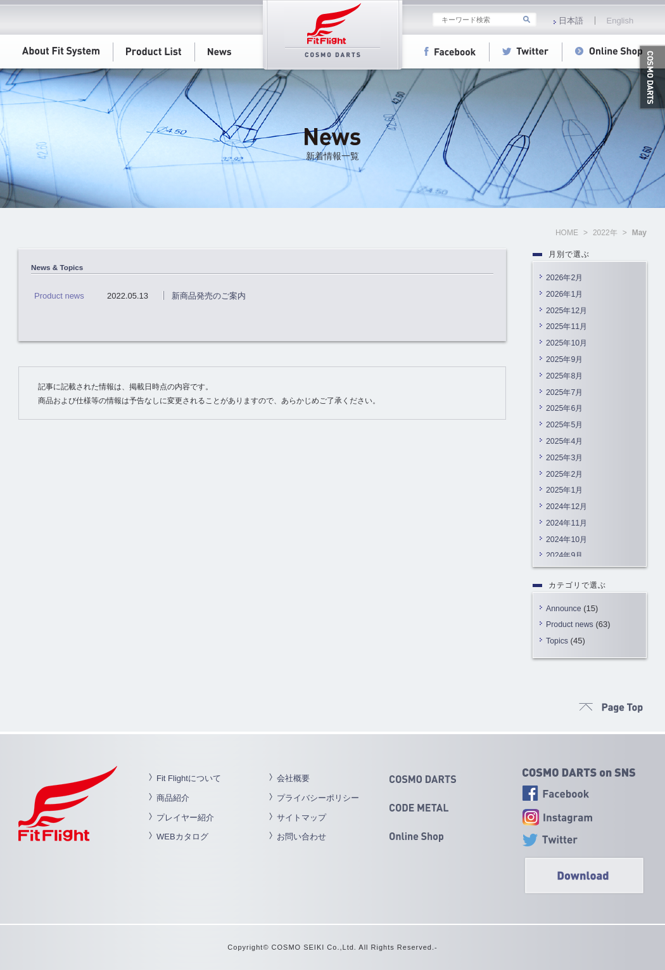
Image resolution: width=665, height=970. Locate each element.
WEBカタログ (182, 836)
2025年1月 (564, 490)
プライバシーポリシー (318, 798)
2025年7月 (564, 392)
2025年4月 (564, 441)
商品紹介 (172, 798)
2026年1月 (564, 294)
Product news (569, 624)
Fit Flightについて (188, 778)
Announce (563, 608)
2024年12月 (566, 506)
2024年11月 (566, 523)
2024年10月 (566, 539)
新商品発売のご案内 (209, 296)
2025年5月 (564, 424)
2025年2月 (564, 474)
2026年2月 (564, 277)
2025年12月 (566, 310)
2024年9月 (564, 555)
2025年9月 (564, 359)
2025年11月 (566, 326)
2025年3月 (564, 457)
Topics (557, 641)
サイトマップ (301, 817)
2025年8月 (564, 376)
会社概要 (293, 778)
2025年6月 (564, 408)
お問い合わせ (301, 836)
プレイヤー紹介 (185, 817)
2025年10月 (566, 343)
